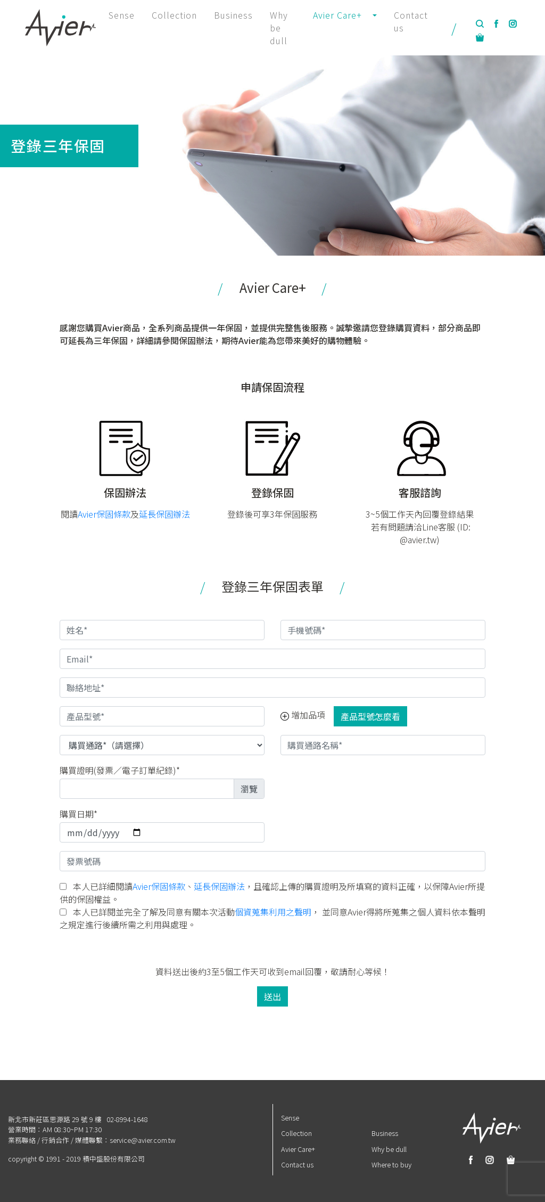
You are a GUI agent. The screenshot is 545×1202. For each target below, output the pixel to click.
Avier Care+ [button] (337, 15)
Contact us (411, 21)
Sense (122, 15)
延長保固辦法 (164, 514)
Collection (174, 15)
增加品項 (302, 714)
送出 (272, 996)
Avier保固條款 (104, 514)
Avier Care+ (298, 1149)
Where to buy (391, 1164)
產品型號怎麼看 (370, 716)
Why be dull (279, 28)
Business (233, 15)
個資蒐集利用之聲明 (273, 911)
